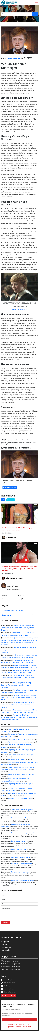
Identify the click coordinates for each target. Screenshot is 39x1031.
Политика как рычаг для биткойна (23, 833)
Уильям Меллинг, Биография (13, 610)
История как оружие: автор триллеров (21, 774)
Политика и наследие (19, 849)
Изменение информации (11, 964)
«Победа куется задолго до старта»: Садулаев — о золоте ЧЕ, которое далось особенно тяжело (19, 569)
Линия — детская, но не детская (19, 798)
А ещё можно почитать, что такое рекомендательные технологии (19, 1025)
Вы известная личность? (11, 969)
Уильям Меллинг (13, 586)
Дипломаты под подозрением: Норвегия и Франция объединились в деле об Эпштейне (18, 627)
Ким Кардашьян (11, 537)
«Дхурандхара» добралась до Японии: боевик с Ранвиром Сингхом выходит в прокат (18, 677)
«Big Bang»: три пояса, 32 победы (19, 784)
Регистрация (6, 947)
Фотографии (6, 615)
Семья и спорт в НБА (18, 818)
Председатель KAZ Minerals (18, 739)
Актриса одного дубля (16, 759)
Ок (19, 1019)
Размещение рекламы (10, 961)
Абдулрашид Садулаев (14, 578)
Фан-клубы (6, 950)
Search (35, 14)
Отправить (5, 922)
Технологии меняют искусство (22, 810)
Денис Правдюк (14, 58)
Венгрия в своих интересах (21, 857)
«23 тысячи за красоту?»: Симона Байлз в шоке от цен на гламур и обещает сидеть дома (18, 697)
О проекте (5, 942)
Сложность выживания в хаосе (22, 880)
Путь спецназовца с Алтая (17, 742)
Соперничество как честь (20, 872)
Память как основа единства (21, 864)
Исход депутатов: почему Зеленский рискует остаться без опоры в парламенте (16, 685)
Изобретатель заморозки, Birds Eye (20, 755)
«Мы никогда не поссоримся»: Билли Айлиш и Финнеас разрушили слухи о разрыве (17, 705)
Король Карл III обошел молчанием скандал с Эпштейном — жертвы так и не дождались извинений (19, 717)
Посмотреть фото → (19, 309)
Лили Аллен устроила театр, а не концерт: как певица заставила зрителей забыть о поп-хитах (18, 650)
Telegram (10, 500)
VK (3, 500)
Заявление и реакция (18, 841)
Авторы (5, 944)
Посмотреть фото (9, 488)
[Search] (16, 14)
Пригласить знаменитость (11, 967)
